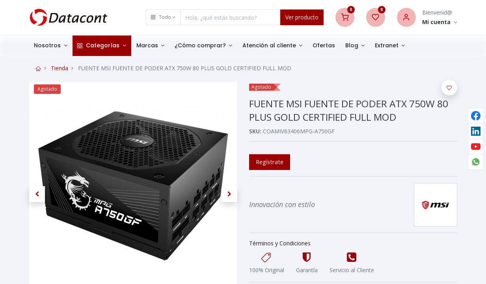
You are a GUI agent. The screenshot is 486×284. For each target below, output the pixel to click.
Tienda (59, 68)
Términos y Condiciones (280, 243)
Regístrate (269, 162)
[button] (163, 17)
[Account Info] (439, 22)
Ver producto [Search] (301, 17)
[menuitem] (323, 46)
